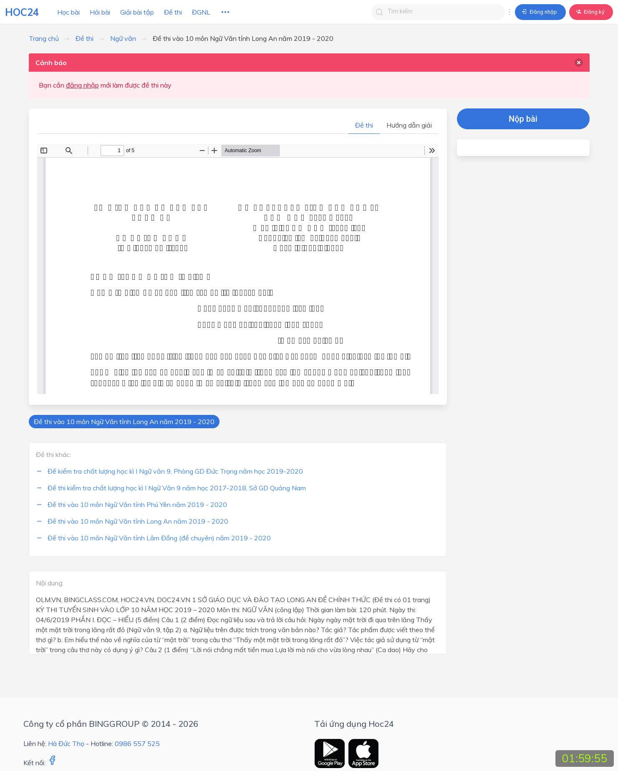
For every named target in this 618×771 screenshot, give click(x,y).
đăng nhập (82, 85)
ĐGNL (201, 12)
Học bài (68, 12)
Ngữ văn (123, 38)
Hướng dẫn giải (409, 125)
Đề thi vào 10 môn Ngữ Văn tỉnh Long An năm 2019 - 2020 (124, 421)
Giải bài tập (137, 12)
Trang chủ (44, 38)
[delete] (579, 62)
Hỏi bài (100, 12)
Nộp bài (523, 119)
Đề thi (173, 12)
